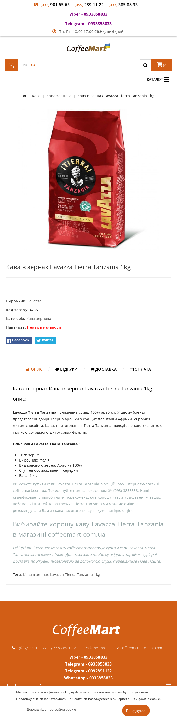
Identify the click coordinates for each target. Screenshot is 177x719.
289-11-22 (89, 4)
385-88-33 (123, 4)
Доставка (104, 369)
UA (33, 65)
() (162, 64)
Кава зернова (38, 318)
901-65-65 (55, 4)
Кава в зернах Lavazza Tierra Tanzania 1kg (61, 574)
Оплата (140, 369)
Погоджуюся (136, 711)
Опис (34, 369)
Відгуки (66, 369)
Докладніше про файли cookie (51, 709)
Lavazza (34, 301)
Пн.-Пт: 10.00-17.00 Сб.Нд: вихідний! (88, 31)
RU (25, 65)
